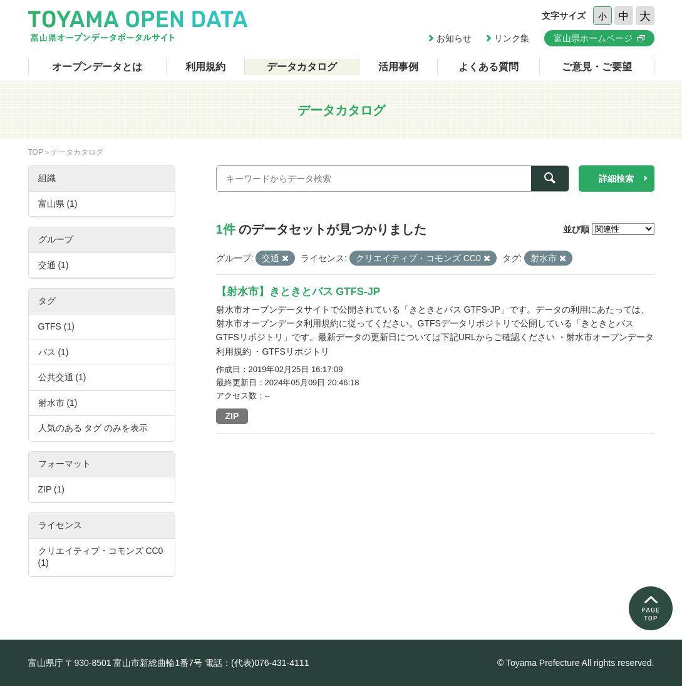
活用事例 (398, 66)
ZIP (232, 416)
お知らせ (454, 38)
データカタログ (302, 66)
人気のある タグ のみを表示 (93, 428)
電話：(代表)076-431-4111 (257, 663)
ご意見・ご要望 (597, 66)
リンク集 (511, 38)
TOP (35, 152)
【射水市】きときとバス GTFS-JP (298, 292)
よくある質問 (488, 66)
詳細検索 (616, 179)
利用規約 (205, 66)
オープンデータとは (97, 66)
